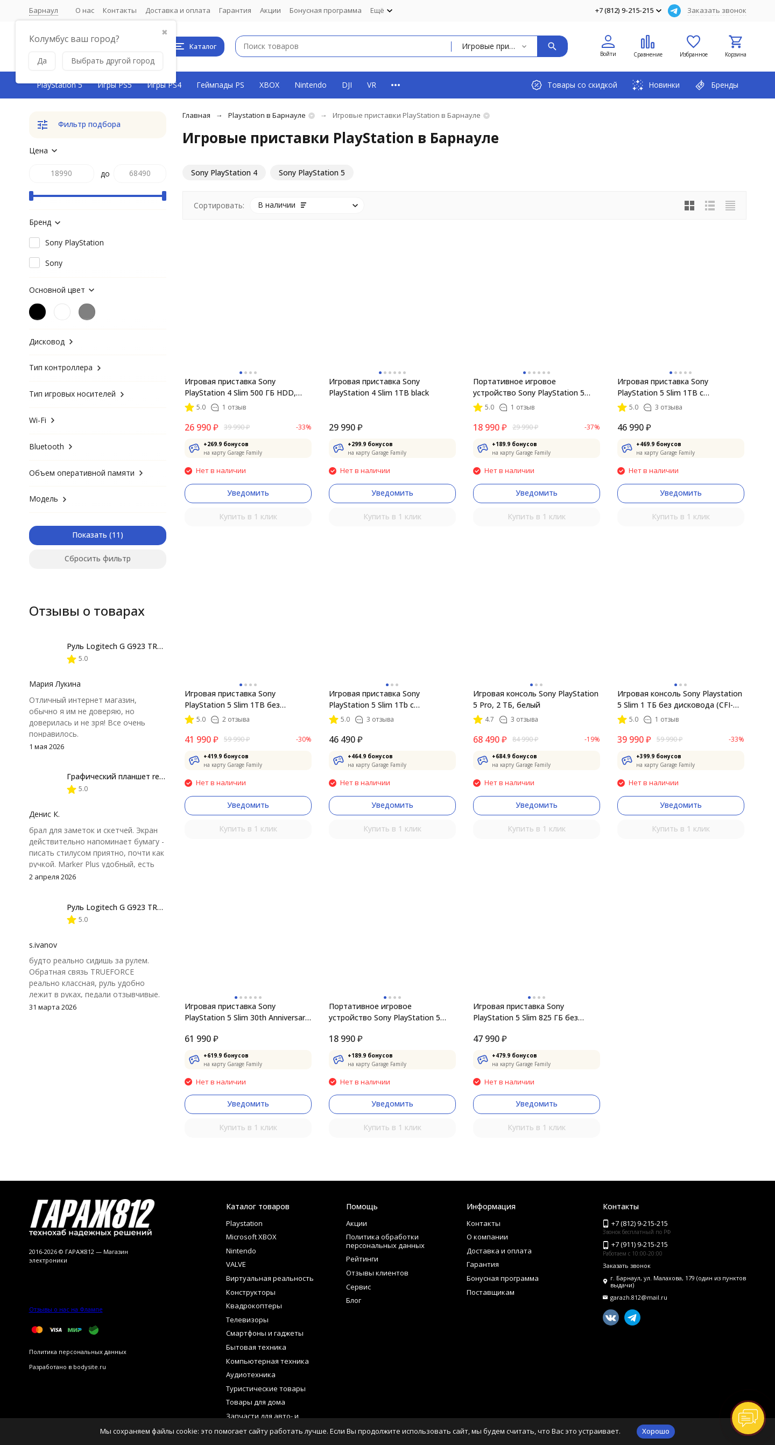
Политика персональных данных (77, 1352)
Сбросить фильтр (98, 558)
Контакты (120, 10)
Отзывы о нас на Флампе (66, 1309)
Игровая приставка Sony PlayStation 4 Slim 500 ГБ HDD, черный (240, 387)
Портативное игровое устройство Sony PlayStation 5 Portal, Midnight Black (384, 1012)
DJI (347, 85)
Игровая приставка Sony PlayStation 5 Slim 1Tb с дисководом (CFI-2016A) (374, 699)
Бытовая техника (256, 1347)
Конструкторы (251, 1292)
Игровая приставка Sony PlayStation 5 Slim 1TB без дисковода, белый (232, 699)
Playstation (244, 1223)
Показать (89, 535)
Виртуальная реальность (270, 1278)
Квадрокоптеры (254, 1305)
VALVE (236, 1264)
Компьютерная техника (267, 1361)
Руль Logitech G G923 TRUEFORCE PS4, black (148, 646)
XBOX (269, 85)
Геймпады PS (220, 85)
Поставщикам (491, 1292)
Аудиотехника (251, 1374)
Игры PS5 (114, 85)
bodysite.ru (89, 1367)
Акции (270, 10)
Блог (353, 1300)
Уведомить (248, 493)
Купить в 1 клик (248, 516)
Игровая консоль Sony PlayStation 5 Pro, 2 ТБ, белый (535, 699)
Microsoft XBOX (251, 1237)
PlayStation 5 (59, 85)
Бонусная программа (326, 10)
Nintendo (310, 85)
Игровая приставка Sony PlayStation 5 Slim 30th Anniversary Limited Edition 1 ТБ (247, 1012)
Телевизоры (247, 1319)
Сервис (358, 1287)
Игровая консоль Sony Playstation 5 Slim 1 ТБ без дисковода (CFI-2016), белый (679, 699)
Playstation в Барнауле (267, 115)
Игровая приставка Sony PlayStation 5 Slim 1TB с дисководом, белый (662, 387)
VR (371, 85)
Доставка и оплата (177, 10)
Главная (196, 115)
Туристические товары (266, 1388)
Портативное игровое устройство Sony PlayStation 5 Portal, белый (528, 387)
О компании (487, 1237)
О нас (84, 10)
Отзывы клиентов (377, 1273)
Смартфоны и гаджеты (265, 1333)
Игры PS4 (164, 85)
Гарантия (235, 10)
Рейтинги (362, 1259)
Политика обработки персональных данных (385, 1241)
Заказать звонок (716, 10)
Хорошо (656, 1431)
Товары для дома (255, 1402)
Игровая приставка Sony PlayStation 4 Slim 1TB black (379, 387)
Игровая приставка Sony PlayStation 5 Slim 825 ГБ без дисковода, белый (525, 1012)
